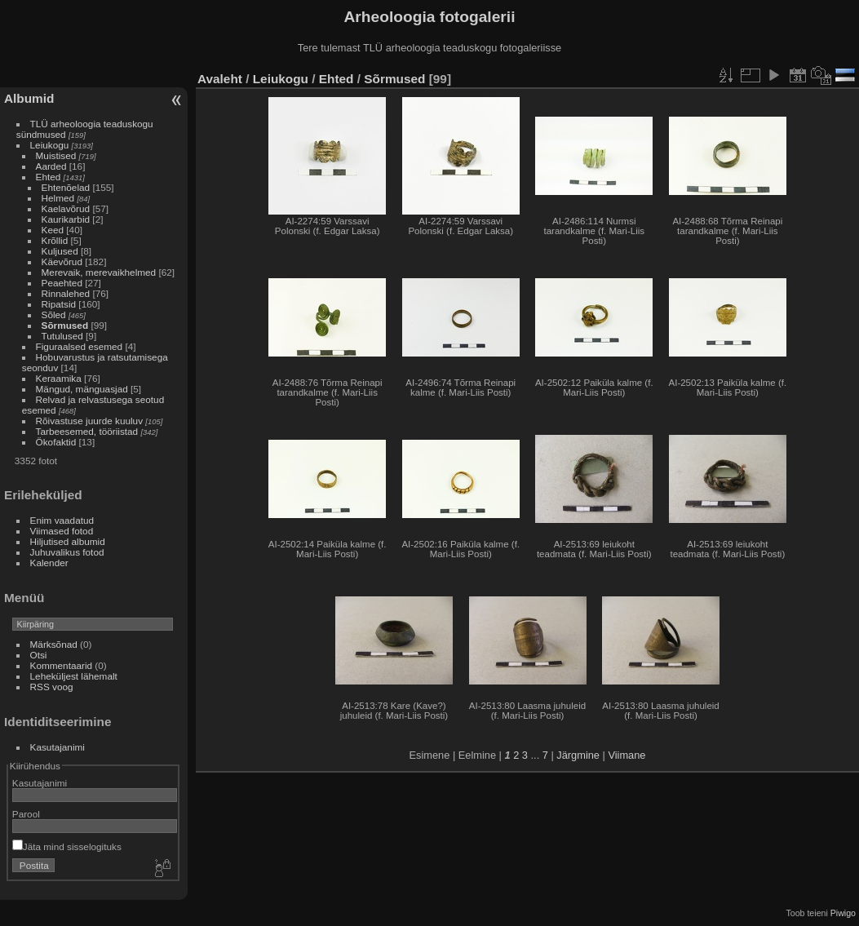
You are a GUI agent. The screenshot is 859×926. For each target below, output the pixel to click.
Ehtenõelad (66, 187)
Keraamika (59, 378)
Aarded (51, 166)
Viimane (626, 755)
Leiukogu (49, 145)
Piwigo (843, 913)
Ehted (48, 176)
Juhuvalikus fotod (67, 552)
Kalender (49, 562)
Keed (53, 229)
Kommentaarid (61, 665)
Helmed (58, 198)
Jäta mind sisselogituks (67, 846)
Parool (26, 814)
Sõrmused (65, 325)
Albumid (29, 98)
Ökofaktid (56, 441)
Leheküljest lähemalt (73, 676)
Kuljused (60, 251)
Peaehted (62, 282)
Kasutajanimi (57, 747)
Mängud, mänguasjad (82, 388)
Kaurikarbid (66, 219)
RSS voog (51, 686)
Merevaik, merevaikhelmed (99, 272)
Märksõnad (53, 644)
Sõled (54, 314)
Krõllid (55, 240)
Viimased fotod (62, 530)
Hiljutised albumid (67, 541)
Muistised (56, 155)
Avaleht (219, 79)
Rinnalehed (66, 293)
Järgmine (578, 755)
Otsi (38, 654)
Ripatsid (59, 304)
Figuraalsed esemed (79, 346)
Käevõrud (62, 261)
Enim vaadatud (62, 520)
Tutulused (62, 335)
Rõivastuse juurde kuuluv (89, 420)
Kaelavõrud (66, 208)
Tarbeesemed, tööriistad (87, 431)
